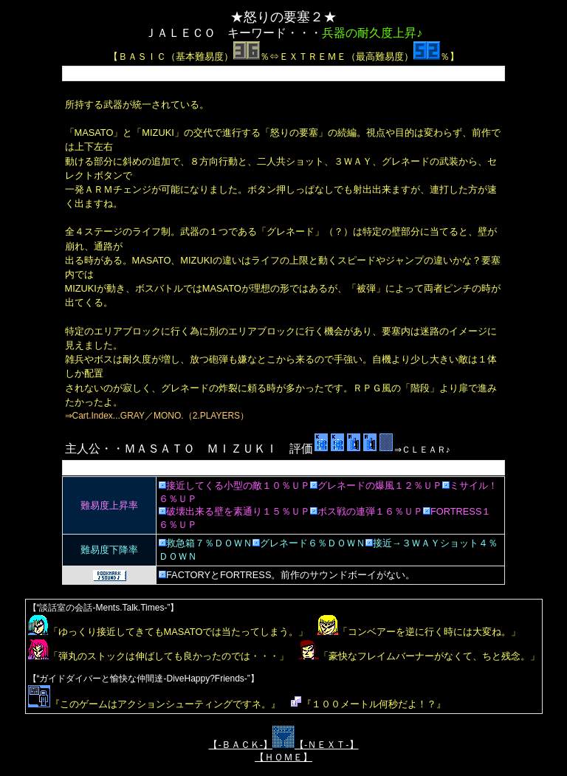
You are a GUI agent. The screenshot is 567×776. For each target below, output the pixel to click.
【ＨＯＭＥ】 (283, 757)
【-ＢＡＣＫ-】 (240, 744)
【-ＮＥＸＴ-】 (327, 744)
